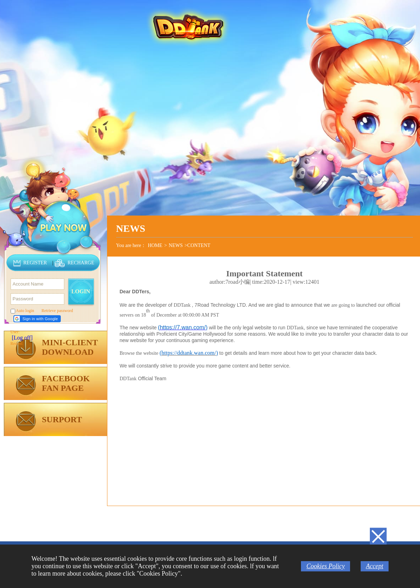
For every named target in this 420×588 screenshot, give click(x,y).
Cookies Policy (325, 566)
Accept (374, 566)
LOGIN (80, 291)
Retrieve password (57, 310)
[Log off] (22, 338)
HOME (155, 245)
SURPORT (62, 419)
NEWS (176, 245)
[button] (37, 318)
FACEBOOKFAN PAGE (66, 383)
